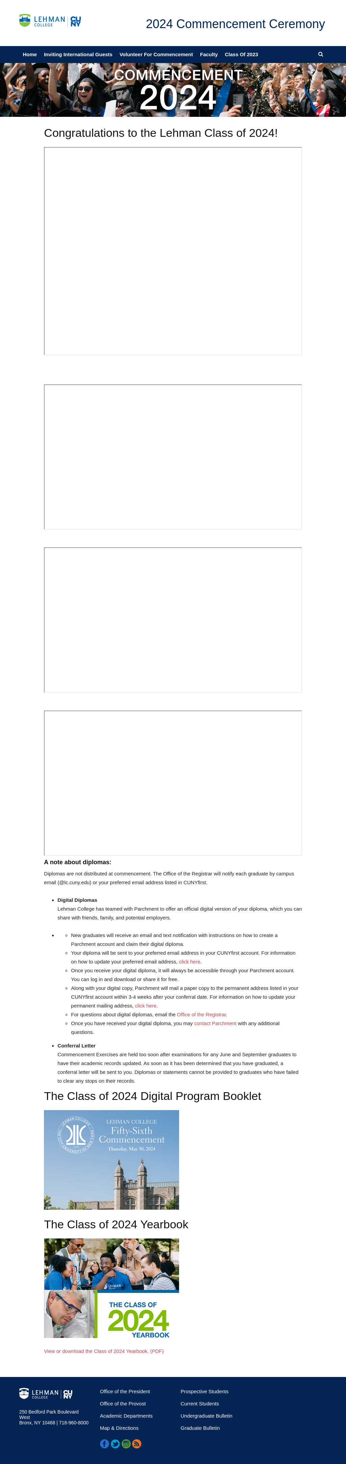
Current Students (200, 1403)
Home (30, 54)
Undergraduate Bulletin (206, 1416)
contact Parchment (215, 1023)
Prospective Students (205, 1391)
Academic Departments (126, 1416)
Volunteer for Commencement (156, 54)
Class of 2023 (241, 54)
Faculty (209, 54)
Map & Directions (119, 1428)
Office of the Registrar (201, 1014)
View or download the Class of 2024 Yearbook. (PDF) (104, 1351)
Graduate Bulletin (200, 1428)
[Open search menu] (320, 54)
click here (189, 961)
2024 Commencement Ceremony (235, 24)
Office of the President (125, 1391)
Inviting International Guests (78, 54)
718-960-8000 (73, 1422)
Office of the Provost (123, 1403)
